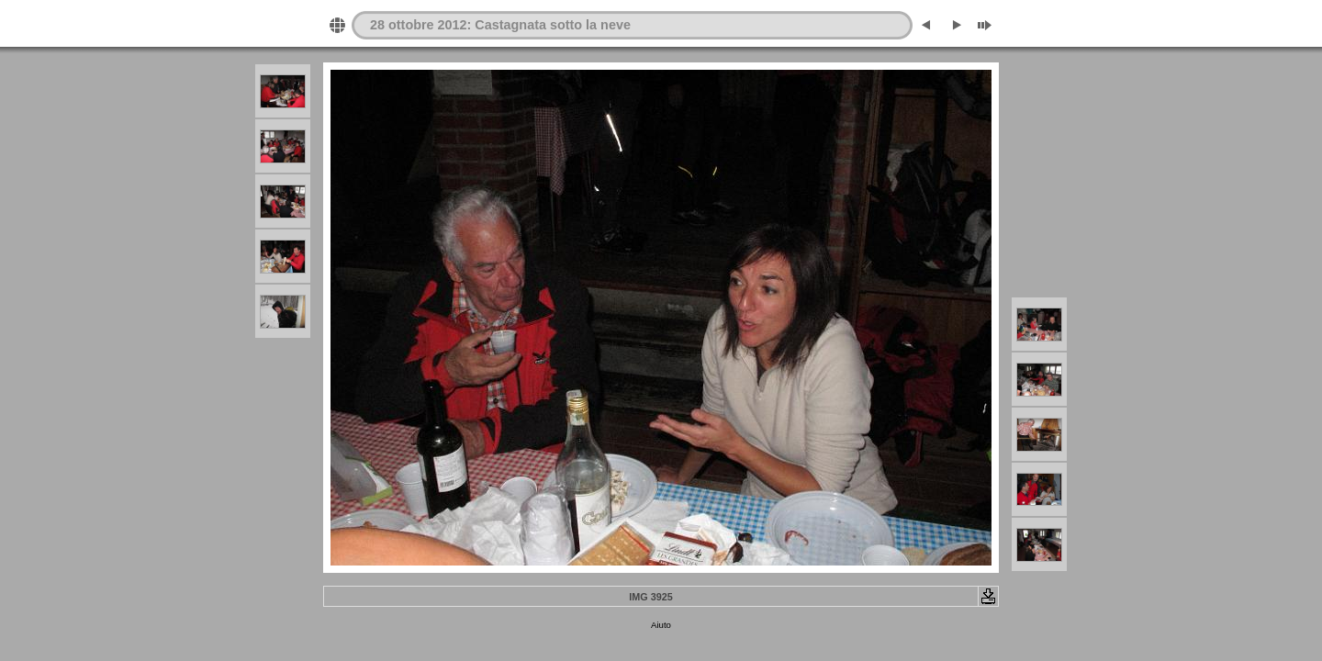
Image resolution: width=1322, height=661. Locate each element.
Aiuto (661, 625)
